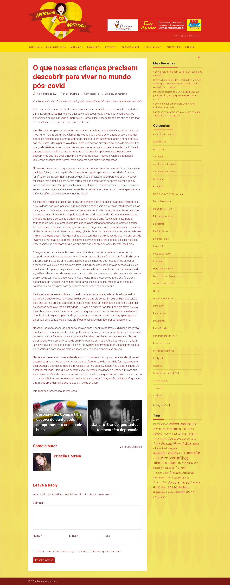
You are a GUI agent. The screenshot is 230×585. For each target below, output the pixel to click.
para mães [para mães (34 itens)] (161, 482)
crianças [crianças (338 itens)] (188, 434)
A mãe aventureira (56, 47)
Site (108, 535)
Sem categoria (91, 94)
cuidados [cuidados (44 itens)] (175, 438)
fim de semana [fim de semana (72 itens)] (166, 463)
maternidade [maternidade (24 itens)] (162, 472)
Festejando (159, 261)
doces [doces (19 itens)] (157, 448)
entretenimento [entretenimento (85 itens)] (166, 453)
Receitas (157, 365)
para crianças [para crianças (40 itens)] (181, 477)
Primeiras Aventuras (163, 350)
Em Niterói (158, 224)
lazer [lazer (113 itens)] (181, 468)
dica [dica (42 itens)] (157, 443)
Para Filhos (93, 47)
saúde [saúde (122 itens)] (160, 492)
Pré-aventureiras (161, 343)
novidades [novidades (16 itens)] (159, 477)
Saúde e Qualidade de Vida (166, 373)
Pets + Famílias (161, 328)
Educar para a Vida (162, 216)
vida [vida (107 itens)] (191, 492)
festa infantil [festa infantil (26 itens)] (169, 458)
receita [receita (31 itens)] (196, 482)
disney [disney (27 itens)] (178, 443)
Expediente (111, 47)
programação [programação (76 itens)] (179, 482)
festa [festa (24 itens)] (157, 458)
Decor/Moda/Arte (130, 47)
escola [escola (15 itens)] (183, 453)
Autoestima (159, 149)
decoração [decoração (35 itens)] (190, 438)
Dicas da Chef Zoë (162, 209)
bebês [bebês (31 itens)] (158, 433)
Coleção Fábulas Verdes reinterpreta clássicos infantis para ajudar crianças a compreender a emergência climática (177, 84)
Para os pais (159, 313)
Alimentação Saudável (164, 134)
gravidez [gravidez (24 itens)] (193, 462)
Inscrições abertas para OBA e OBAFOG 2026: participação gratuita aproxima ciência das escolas (176, 95)
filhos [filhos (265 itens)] (184, 458)
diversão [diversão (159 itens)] (192, 443)
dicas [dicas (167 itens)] (167, 443)
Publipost (158, 358)
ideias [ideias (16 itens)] (157, 468)
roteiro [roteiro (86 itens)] (185, 487)
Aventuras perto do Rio (165, 164)
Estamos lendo (173, 47)
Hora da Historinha (163, 268)
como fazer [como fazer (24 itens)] (170, 433)
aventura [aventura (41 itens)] (160, 428)
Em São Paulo (160, 231)
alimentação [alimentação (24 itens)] (161, 424)
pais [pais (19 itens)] (169, 477)
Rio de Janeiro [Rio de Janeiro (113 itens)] (166, 487)
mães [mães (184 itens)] (176, 473)
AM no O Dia (159, 141)
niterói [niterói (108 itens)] (189, 473)
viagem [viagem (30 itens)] (181, 492)
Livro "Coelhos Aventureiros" (167, 276)
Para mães (75, 47)
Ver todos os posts (131, 446)
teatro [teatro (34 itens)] (171, 492)
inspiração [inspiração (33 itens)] (169, 467)
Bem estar (158, 179)
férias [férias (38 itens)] (182, 463)
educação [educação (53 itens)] (170, 448)
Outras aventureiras (163, 298)
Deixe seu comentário (116, 94)
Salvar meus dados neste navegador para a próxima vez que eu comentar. (79, 551)
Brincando (158, 186)
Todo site (158, 388)
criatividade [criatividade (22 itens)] (161, 438)
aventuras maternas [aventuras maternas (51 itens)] (181, 429)
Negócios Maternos (163, 283)
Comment (38, 502)
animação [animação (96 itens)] (189, 424)
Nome (37, 535)
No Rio (156, 291)
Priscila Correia (71, 94)
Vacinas (157, 395)
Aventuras (34, 47)
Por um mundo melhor (165, 336)
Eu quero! (190, 47)
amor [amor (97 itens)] (175, 424)
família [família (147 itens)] (194, 453)
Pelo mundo (159, 321)
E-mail (73, 535)
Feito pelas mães (152, 47)
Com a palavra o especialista (168, 194)
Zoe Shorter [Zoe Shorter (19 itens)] (160, 497)
